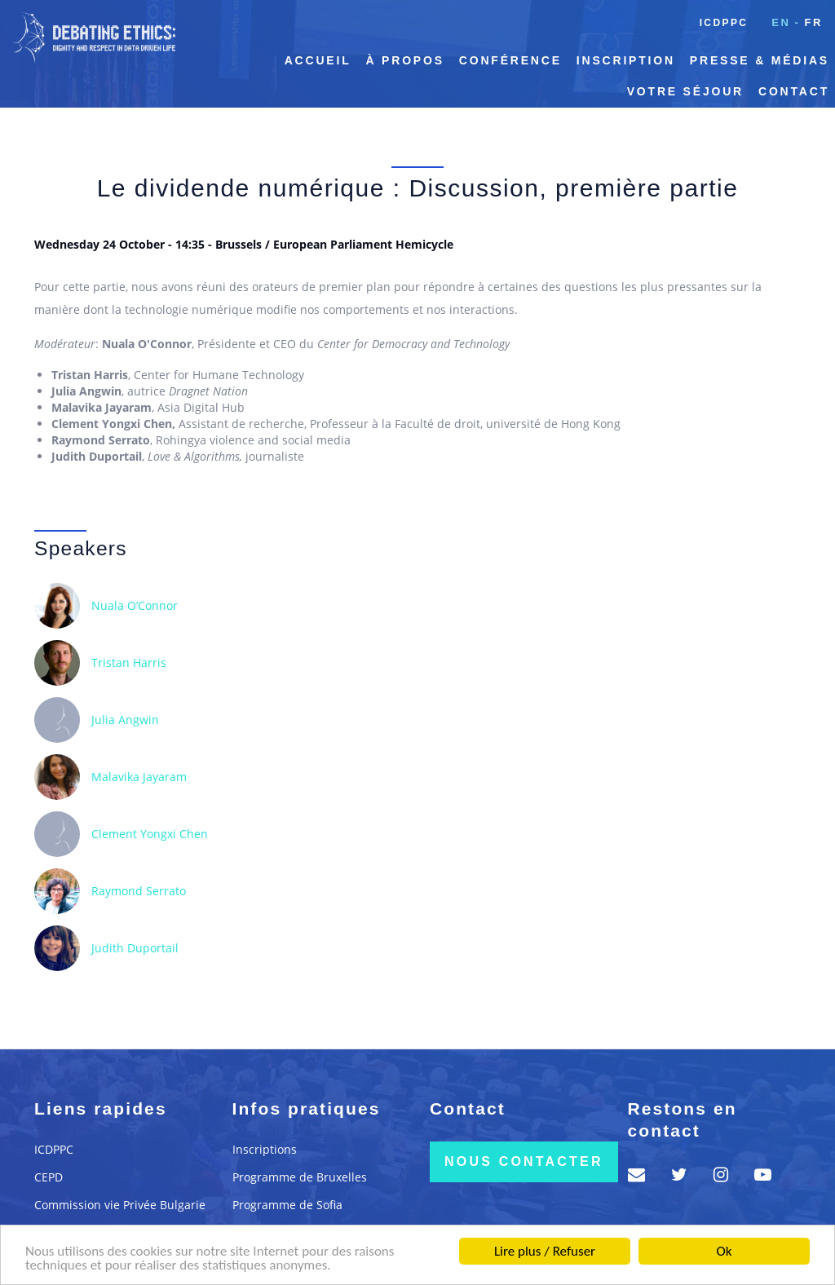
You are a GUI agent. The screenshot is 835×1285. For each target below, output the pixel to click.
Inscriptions (264, 1149)
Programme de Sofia (287, 1204)
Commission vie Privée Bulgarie (119, 1204)
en (780, 22)
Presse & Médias (759, 60)
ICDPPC (724, 23)
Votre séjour (685, 91)
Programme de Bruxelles (299, 1177)
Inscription (626, 60)
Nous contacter (523, 1161)
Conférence (510, 60)
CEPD (48, 1177)
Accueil (318, 60)
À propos (405, 60)
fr (813, 22)
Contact (793, 91)
